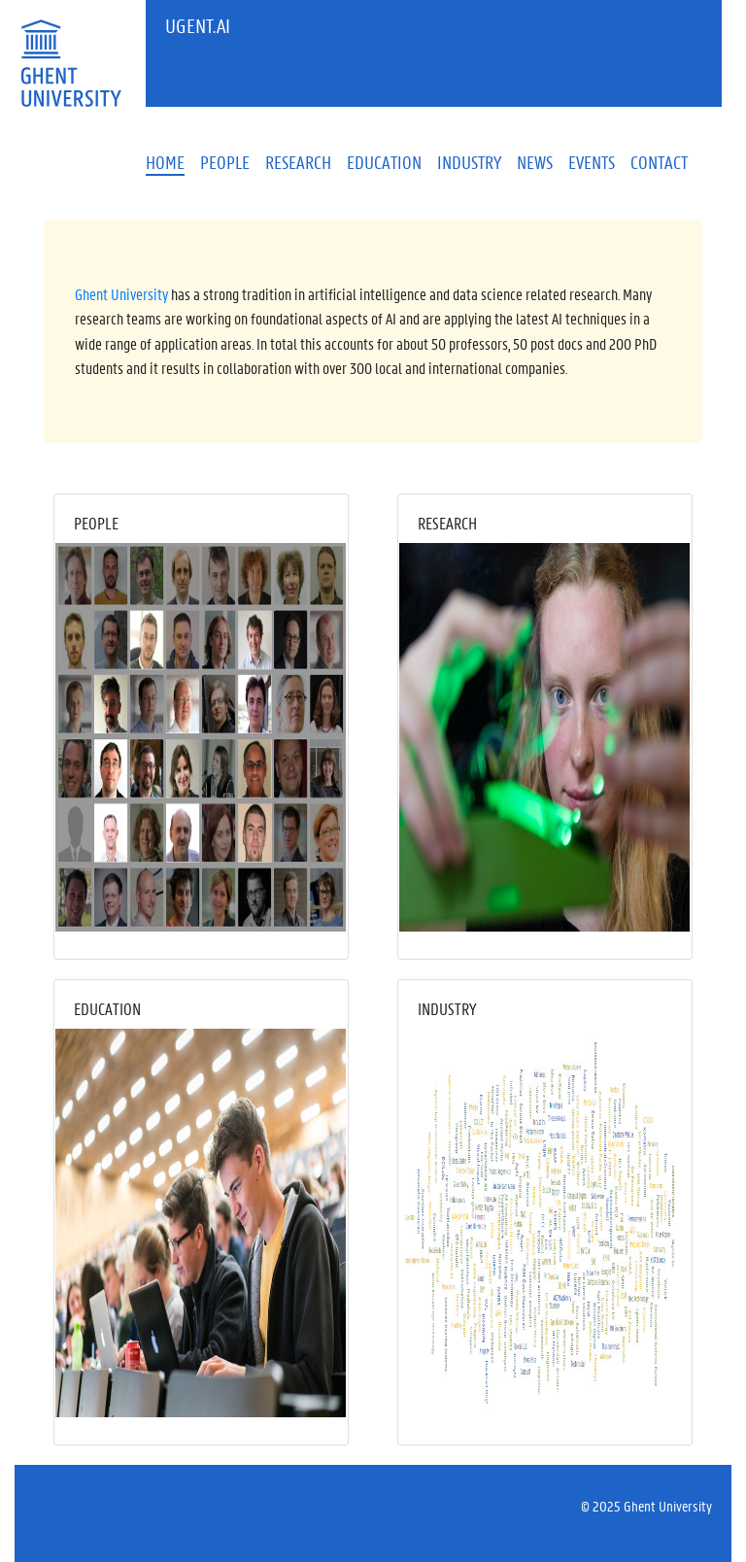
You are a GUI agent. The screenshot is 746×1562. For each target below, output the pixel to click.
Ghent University (121, 294)
